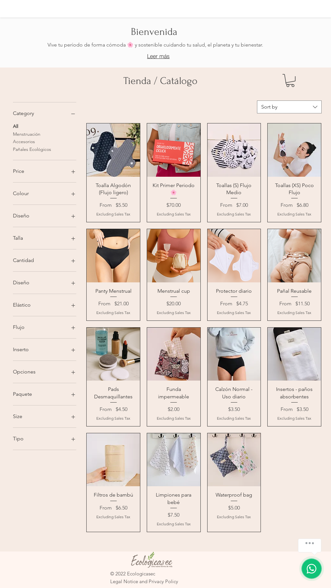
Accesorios (24, 141)
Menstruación (26, 134)
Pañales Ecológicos (32, 149)
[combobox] (289, 106)
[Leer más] (158, 56)
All (15, 126)
